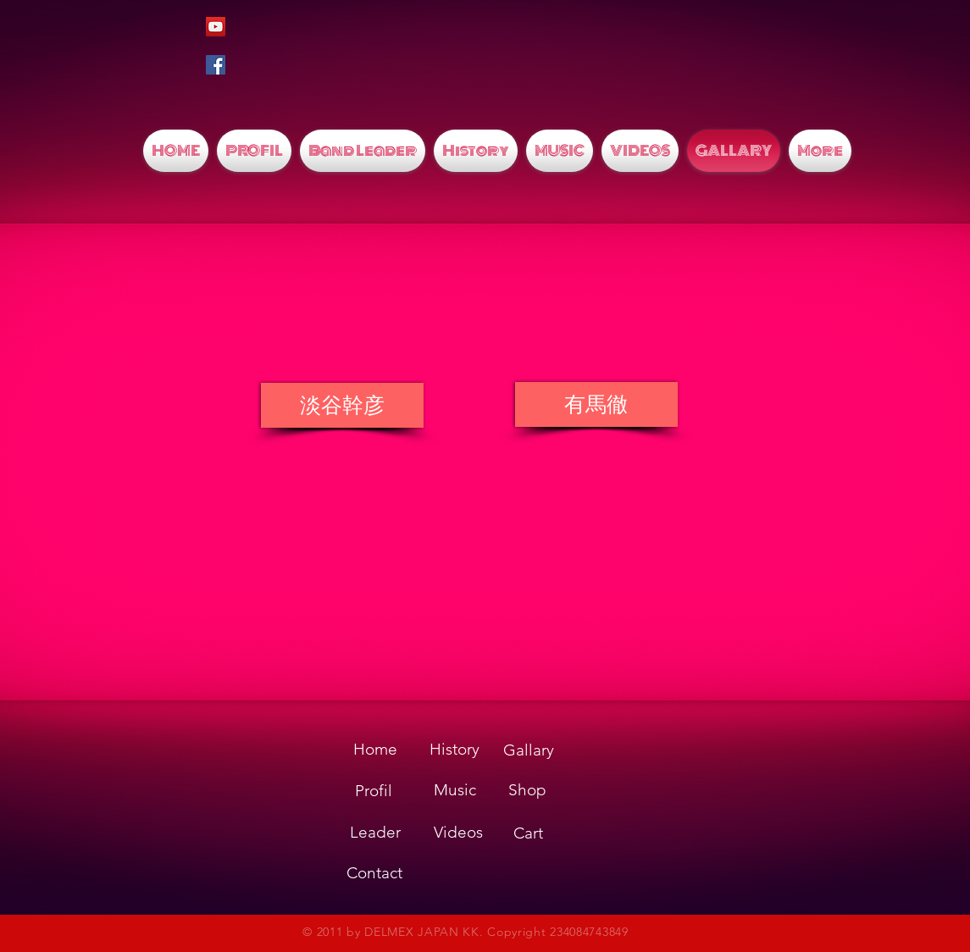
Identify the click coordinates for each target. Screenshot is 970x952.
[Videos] (458, 832)
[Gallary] (528, 751)
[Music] (455, 790)
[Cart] (528, 834)
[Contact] (374, 873)
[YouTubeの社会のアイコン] (215, 26)
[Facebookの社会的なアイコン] (215, 65)
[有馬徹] (596, 404)
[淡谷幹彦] (342, 405)
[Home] (375, 750)
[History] (455, 750)
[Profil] (373, 791)
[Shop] (528, 790)
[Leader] (375, 833)
